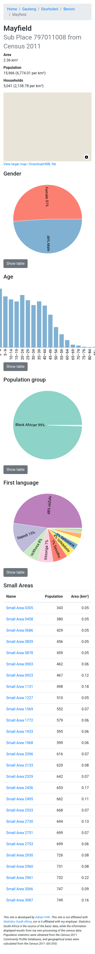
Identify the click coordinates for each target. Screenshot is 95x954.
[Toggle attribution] (86, 157)
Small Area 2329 (19, 776)
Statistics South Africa (17, 921)
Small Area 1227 (19, 698)
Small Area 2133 (19, 765)
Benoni (69, 9)
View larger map (15, 164)
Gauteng (29, 9)
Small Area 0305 (19, 608)
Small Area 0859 (19, 641)
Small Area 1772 (19, 720)
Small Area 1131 (19, 686)
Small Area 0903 (19, 664)
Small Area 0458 (19, 619)
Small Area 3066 (19, 889)
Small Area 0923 (19, 675)
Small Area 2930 (19, 855)
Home (12, 9)
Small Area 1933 (19, 731)
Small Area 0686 (19, 630)
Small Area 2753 (19, 844)
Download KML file (42, 164)
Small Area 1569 (19, 709)
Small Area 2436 (19, 788)
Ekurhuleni (49, 9)
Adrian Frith (42, 917)
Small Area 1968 (19, 743)
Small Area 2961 (19, 878)
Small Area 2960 (19, 866)
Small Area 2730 (19, 821)
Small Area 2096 (19, 754)
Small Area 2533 (19, 810)
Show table (15, 263)
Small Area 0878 (19, 653)
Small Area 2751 (19, 833)
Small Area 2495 (19, 799)
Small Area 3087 (19, 900)
